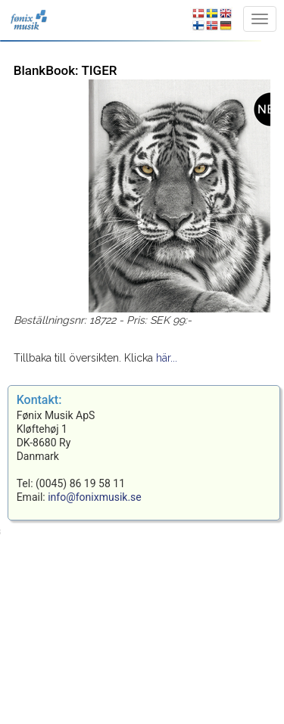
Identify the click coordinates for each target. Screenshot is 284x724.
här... (166, 358)
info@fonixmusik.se (95, 497)
